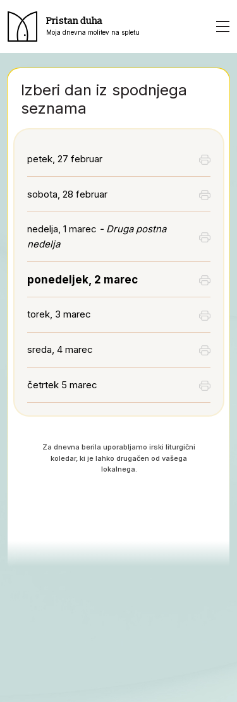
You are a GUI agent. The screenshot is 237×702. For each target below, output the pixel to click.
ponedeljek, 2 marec (82, 279)
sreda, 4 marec (60, 349)
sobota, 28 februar (67, 194)
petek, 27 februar (64, 159)
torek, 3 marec (59, 314)
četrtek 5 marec (62, 385)
